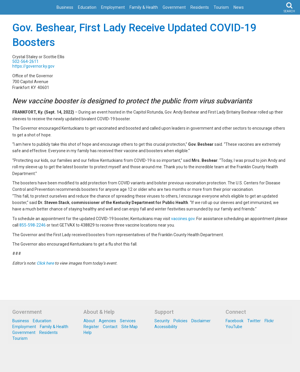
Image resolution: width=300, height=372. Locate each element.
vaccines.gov (183, 218)
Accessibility (165, 326)
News (238, 7)
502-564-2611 (25, 61)
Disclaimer (201, 320)
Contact (110, 326)
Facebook (234, 320)
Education (87, 7)
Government (174, 7)
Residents (199, 7)
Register (91, 326)
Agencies (107, 320)
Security (162, 320)
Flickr (269, 320)
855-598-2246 (32, 225)
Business (65, 7)
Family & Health (143, 7)
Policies (180, 320)
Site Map (129, 326)
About (89, 320)
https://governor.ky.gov (33, 66)
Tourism (221, 7)
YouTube (234, 326)
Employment (113, 7)
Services (128, 320)
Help (87, 332)
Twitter (254, 320)
